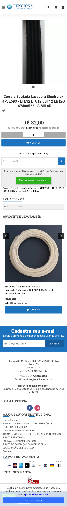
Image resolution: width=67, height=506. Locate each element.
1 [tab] (33, 87)
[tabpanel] (33, 52)
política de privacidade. (37, 494)
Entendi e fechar (33, 500)
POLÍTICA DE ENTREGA (15, 427)
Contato (7, 451)
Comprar (35, 142)
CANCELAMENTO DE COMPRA (18, 430)
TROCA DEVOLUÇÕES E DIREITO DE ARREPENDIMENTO (32, 434)
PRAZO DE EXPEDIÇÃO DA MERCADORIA (24, 444)
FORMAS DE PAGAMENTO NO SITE (21, 441)
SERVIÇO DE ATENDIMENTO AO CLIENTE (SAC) (27, 423)
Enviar (54, 343)
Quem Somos (10, 420)
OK (61, 161)
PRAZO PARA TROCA (14, 437)
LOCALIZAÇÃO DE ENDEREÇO (18, 448)
